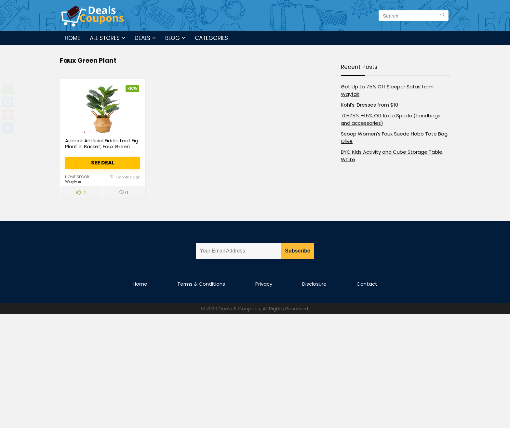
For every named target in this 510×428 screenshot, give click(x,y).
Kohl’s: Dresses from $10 (369, 104)
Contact (366, 283)
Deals (142, 38)
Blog (172, 38)
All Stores (105, 38)
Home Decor (77, 176)
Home (72, 38)
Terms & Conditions (201, 283)
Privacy (263, 283)
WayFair (73, 181)
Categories (211, 38)
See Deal (102, 162)
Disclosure (314, 283)
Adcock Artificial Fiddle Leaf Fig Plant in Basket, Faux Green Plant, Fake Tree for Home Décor (101, 149)
